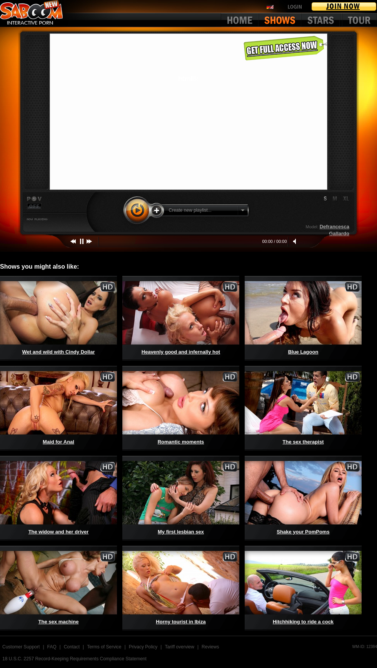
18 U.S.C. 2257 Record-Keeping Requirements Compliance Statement (74, 658)
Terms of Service (104, 647)
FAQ (52, 647)
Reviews (210, 647)
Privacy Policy (143, 647)
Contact (72, 647)
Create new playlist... (190, 210)
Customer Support (21, 647)
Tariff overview (179, 647)
